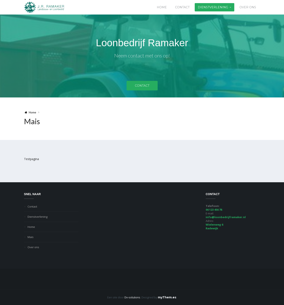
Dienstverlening (213, 7)
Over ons (247, 7)
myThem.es (167, 297)
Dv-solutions (132, 297)
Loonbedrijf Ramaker (142, 42)
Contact (182, 7)
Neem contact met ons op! (142, 55)
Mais (31, 237)
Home (162, 7)
